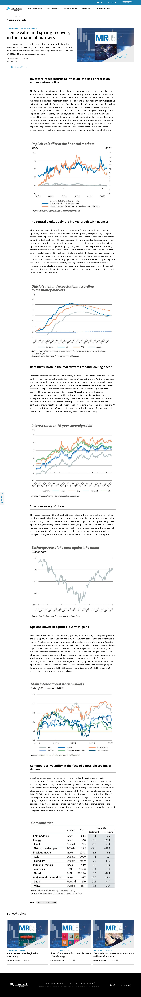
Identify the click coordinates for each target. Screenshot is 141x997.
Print (8, 67)
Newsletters (126, 2)
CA (112, 2)
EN (115, 2)
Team (76, 983)
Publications (86, 8)
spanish (27, 58)
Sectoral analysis (52, 8)
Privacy (56, 987)
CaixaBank (92, 983)
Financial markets (16, 19)
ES (109, 2)
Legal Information (81, 987)
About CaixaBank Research (54, 983)
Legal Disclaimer (67, 987)
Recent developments (29, 28)
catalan (22, 58)
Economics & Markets (35, 8)
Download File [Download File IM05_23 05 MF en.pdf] (20, 67)
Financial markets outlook (47, 902)
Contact (82, 983)
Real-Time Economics (104, 8)
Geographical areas (70, 8)
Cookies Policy (45, 987)
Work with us (69, 983)
